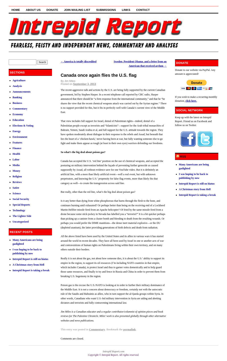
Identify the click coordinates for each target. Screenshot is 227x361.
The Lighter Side (22, 216)
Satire (16, 187)
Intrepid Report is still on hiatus (30, 259)
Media (16, 165)
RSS (183, 156)
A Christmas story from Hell (28, 264)
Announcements (22, 91)
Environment (20, 136)
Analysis (17, 86)
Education (18, 119)
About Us (33, 10)
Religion (17, 176)
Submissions (106, 10)
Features (17, 142)
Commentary (97, 329)
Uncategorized (21, 221)
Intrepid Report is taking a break (31, 270)
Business (17, 103)
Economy (18, 114)
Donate (52, 10)
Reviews (17, 182)
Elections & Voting (23, 125)
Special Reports (21, 204)
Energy (17, 131)
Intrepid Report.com (113, 351)
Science (17, 193)
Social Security (21, 199)
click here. (191, 100)
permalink (129, 329)
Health (16, 153)
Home (16, 10)
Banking (17, 97)
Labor (16, 159)
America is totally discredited (78, 61)
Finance (17, 148)
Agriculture (19, 80)
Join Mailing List (77, 10)
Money (16, 170)
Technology (19, 210)
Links (126, 10)
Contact (143, 10)
